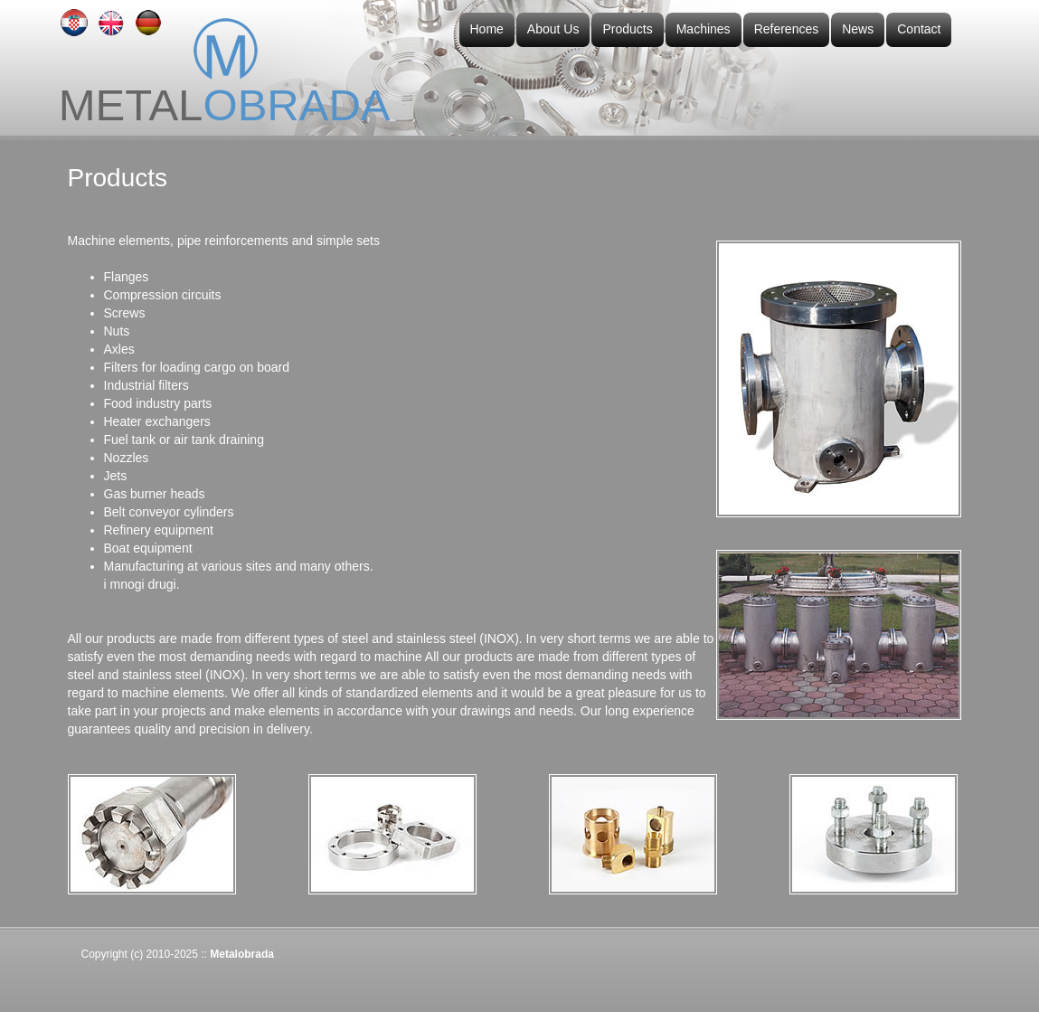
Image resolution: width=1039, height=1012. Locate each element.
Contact (918, 29)
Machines (703, 29)
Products (627, 29)
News (858, 29)
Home (487, 29)
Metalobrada (242, 954)
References (786, 29)
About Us (553, 29)
